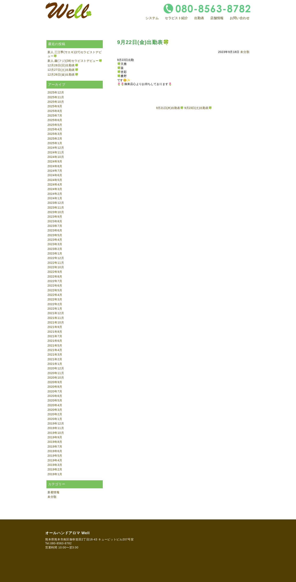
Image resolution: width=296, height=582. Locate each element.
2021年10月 (55, 322)
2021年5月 (54, 345)
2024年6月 (54, 175)
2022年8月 (54, 276)
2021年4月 (54, 350)
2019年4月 (54, 460)
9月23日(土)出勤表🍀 (198, 108)
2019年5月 (54, 455)
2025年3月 (54, 133)
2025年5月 (54, 124)
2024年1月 (54, 198)
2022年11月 (55, 262)
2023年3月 (54, 244)
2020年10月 (55, 377)
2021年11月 (55, 318)
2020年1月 (54, 419)
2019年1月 (54, 474)
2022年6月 (54, 285)
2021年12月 (55, 313)
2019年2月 (54, 469)
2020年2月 (54, 414)
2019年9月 (54, 437)
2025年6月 (54, 120)
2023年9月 (54, 216)
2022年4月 (54, 294)
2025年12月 (55, 92)
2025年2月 (54, 138)
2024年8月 (54, 166)
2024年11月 (55, 152)
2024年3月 (54, 189)
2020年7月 (54, 391)
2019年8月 (54, 441)
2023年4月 (54, 239)
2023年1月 (54, 253)
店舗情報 (216, 18)
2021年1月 (54, 363)
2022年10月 (55, 267)
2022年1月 (54, 308)
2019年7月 (54, 446)
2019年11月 (55, 428)
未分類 (244, 52)
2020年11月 (55, 373)
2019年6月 (54, 451)
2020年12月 (55, 368)
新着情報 (53, 492)
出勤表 (199, 18)
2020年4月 (54, 405)
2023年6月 (54, 230)
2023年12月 (55, 202)
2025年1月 (54, 143)
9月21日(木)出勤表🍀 (170, 108)
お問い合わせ (240, 18)
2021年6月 (54, 340)
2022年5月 (54, 290)
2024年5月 (54, 180)
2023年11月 (55, 207)
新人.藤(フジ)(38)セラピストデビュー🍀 (74, 60)
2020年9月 (54, 382)
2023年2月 (54, 249)
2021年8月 (54, 331)
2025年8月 (54, 111)
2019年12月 (55, 423)
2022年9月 (54, 271)
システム (152, 18)
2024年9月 (54, 161)
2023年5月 (54, 235)
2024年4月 (54, 184)
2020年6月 (54, 396)
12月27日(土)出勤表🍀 (63, 69)
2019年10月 (55, 432)
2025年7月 (54, 115)
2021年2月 (54, 359)
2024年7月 (54, 170)
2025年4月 (54, 129)
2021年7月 (54, 336)
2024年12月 (55, 147)
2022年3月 (54, 299)
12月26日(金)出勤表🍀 (63, 74)
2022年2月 (54, 304)
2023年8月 (54, 221)
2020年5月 (54, 400)
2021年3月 (54, 354)
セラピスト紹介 (176, 18)
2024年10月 (55, 157)
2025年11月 (55, 97)
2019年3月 (54, 465)
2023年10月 (55, 212)
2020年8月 (54, 386)
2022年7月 (54, 281)
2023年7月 (54, 225)
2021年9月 (54, 327)
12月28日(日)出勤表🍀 (63, 65)
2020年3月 (54, 409)
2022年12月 (55, 258)
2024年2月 (54, 193)
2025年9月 (54, 106)
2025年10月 (55, 101)
